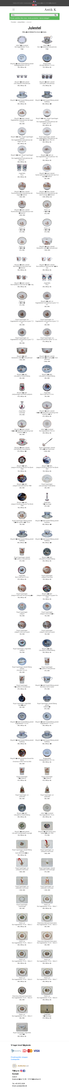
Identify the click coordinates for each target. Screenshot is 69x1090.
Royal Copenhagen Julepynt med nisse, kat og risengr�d (22, 594)
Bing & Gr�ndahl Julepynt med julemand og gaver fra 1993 (47, 595)
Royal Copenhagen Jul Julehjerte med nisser (47, 850)
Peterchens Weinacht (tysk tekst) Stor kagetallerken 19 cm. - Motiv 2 (47, 923)
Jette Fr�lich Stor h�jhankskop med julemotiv (47, 46)
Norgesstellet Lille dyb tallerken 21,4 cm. (47, 64)
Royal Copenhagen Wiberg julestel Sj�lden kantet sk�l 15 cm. (22, 521)
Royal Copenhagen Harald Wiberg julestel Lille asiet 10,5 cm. (22, 668)
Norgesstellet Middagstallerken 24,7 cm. (47, 759)
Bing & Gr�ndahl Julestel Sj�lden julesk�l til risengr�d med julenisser (47, 357)
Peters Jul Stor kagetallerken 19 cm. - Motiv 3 (22, 942)
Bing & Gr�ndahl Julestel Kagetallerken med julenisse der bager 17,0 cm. (22, 120)
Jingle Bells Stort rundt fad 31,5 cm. (22, 576)
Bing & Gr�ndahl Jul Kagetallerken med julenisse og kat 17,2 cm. (47, 303)
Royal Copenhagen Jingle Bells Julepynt (22, 649)
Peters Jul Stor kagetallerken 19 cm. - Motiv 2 (22, 923)
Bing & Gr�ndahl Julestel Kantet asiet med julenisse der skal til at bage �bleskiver (47, 175)
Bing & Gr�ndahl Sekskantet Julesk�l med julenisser (21, 357)
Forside (13, 22)
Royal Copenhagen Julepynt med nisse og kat (22, 631)
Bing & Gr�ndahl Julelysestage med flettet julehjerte (22, 393)
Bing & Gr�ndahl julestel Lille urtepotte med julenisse (22, 82)
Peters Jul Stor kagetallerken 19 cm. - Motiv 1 (47, 905)
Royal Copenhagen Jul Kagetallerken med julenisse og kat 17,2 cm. (21, 321)
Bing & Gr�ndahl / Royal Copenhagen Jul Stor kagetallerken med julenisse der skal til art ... (22, 157)
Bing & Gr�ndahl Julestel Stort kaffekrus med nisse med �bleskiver (22, 266)
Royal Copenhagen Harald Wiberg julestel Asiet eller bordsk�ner (22, 851)
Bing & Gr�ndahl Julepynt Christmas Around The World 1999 (22, 504)
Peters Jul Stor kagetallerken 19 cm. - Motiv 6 (22, 978)
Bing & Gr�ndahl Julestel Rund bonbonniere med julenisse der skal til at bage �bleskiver (47, 193)
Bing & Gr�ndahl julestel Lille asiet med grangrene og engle (22, 832)
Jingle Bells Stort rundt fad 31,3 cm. (47, 393)
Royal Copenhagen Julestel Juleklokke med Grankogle (47, 869)
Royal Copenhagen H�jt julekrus (22, 777)
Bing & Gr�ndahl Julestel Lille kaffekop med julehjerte (22, 448)
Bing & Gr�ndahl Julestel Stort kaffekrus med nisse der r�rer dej (21, 283)
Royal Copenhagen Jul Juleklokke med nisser (22, 887)
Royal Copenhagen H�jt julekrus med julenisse (47, 667)
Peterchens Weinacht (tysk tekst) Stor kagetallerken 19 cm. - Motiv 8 (22, 996)
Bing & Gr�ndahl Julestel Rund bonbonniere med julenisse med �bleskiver (22, 211)
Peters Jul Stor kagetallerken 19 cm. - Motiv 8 (47, 996)
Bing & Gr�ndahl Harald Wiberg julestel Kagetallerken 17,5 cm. (22, 722)
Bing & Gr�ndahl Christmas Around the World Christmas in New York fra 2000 (21, 760)
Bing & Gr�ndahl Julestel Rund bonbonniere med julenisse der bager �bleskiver (22, 193)
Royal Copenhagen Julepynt (22, 613)
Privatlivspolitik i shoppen (19, 1057)
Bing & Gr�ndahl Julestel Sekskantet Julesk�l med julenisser (47, 247)
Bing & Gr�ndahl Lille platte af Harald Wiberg (22, 375)
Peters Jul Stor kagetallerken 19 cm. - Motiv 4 (22, 960)
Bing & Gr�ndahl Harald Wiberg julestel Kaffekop (22, 101)
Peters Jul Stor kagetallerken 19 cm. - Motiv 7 (47, 978)
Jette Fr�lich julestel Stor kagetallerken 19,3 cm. (47, 430)
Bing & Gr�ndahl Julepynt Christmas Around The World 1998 (22, 467)
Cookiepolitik (15, 1059)
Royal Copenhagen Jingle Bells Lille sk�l (22, 1033)
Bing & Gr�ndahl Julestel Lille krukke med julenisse (47, 82)
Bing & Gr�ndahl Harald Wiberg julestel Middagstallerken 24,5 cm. (22, 64)
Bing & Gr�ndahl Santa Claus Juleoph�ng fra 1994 (47, 832)
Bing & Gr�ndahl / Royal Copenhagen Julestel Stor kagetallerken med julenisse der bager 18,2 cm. (47, 121)
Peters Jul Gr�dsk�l (47, 210)
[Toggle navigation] (13, 9)
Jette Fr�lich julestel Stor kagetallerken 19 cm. (22, 46)
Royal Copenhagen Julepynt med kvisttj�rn (47, 613)
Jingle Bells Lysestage (22, 411)
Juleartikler (21, 22)
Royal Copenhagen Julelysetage (22, 905)
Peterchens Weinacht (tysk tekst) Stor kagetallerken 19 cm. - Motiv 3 (47, 942)
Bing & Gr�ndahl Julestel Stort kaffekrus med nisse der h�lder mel (47, 266)
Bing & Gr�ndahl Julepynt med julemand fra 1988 (22, 485)
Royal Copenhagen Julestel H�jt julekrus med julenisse (22, 558)
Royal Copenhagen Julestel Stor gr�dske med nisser (47, 448)
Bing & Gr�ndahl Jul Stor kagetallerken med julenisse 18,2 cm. (47, 156)
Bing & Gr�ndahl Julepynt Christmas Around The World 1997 (47, 467)
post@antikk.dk (21, 1086)
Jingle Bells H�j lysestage (47, 503)
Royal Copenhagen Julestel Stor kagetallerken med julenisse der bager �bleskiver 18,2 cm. (47, 138)
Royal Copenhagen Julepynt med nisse (47, 576)
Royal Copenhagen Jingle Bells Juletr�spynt (22, 704)
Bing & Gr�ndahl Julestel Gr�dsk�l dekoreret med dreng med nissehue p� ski (47, 412)
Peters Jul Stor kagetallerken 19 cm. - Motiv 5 (47, 960)
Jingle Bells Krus (22, 174)
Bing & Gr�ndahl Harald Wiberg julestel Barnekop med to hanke (47, 686)
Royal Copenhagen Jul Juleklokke (22, 795)
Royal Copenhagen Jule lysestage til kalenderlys (47, 485)
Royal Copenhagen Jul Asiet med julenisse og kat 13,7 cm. (47, 338)
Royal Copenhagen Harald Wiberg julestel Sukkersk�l (47, 705)
